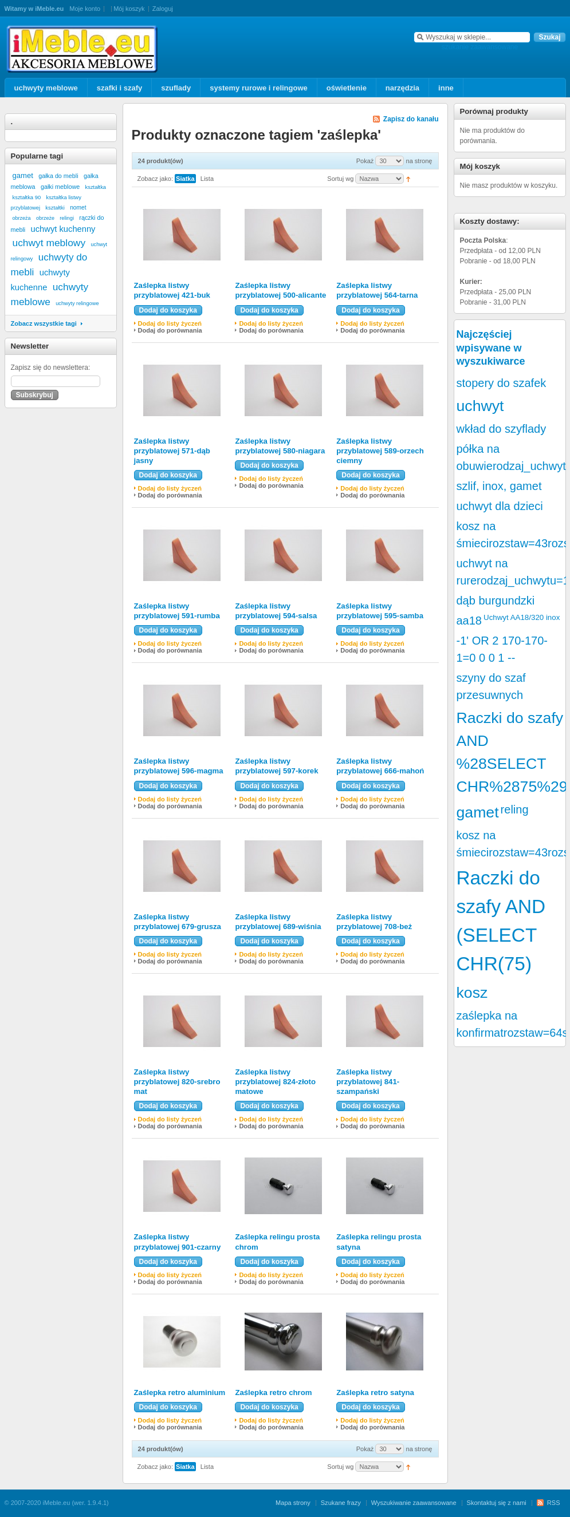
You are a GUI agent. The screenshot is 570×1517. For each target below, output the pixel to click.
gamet (23, 175)
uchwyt (480, 405)
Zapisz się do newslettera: (51, 368)
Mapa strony (293, 1502)
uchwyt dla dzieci (500, 506)
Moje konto (84, 8)
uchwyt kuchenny (63, 229)
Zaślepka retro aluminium (180, 1392)
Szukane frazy (341, 1502)
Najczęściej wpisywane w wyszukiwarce (491, 348)
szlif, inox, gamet (499, 486)
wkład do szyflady (502, 428)
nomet (78, 207)
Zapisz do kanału (411, 119)
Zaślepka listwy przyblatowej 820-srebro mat (177, 1082)
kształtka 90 (27, 197)
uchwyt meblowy (49, 242)
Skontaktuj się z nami (496, 1502)
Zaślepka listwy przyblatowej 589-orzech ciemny (379, 451)
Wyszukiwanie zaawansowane (414, 1502)
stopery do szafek (502, 383)
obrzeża (22, 218)
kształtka (96, 187)
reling (515, 809)
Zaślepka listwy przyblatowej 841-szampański (367, 1082)
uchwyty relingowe (77, 303)
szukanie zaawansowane (480, 47)
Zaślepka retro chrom (273, 1392)
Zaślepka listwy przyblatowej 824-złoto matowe (275, 1082)
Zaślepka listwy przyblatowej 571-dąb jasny (172, 451)
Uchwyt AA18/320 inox (521, 617)
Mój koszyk (128, 8)
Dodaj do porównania (170, 330)
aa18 (469, 620)
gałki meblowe (60, 186)
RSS (553, 1502)
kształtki (54, 207)
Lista (207, 178)
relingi (67, 218)
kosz (472, 992)
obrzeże (45, 218)
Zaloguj (162, 8)
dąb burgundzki (496, 600)
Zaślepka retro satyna (375, 1392)
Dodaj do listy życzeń (170, 323)
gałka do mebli (58, 175)
